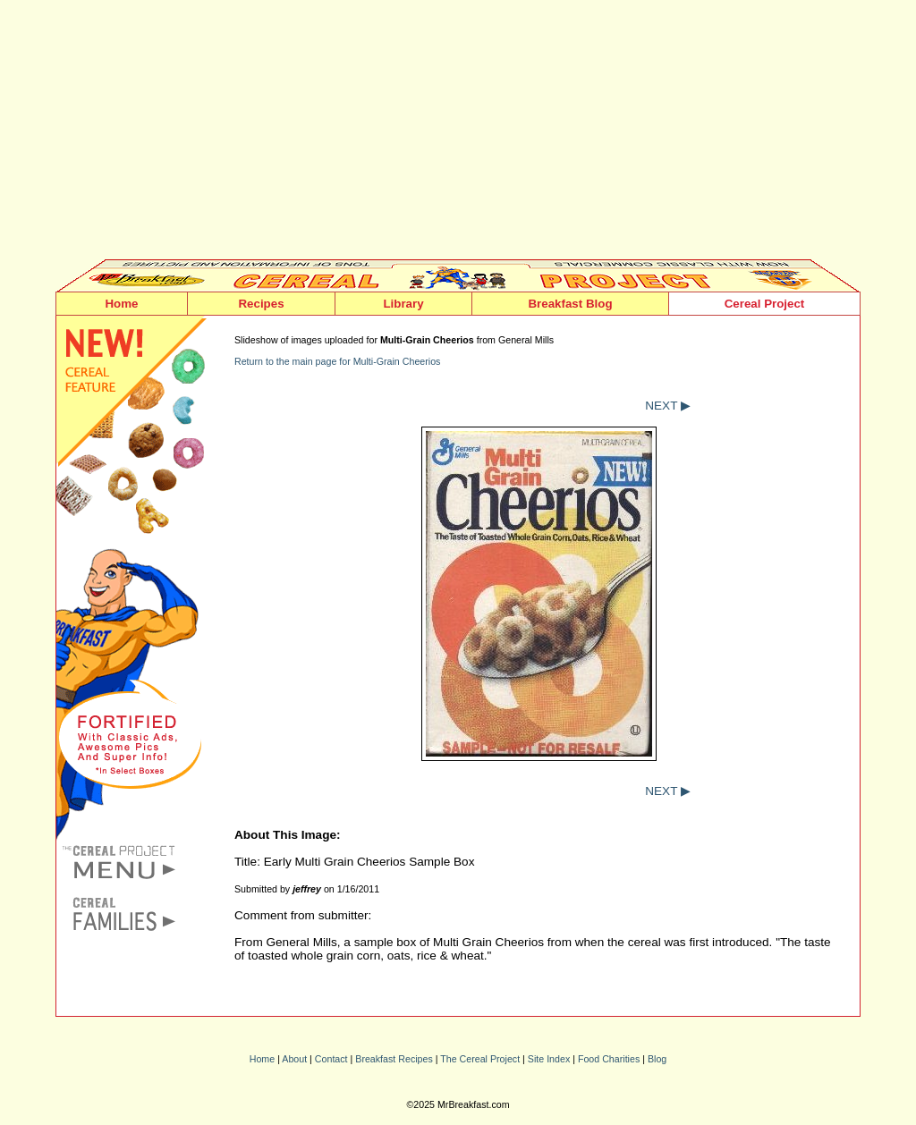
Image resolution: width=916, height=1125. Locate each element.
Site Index (549, 1058)
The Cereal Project (480, 1058)
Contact (331, 1058)
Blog (657, 1058)
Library (403, 303)
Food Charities (609, 1058)
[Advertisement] (458, 134)
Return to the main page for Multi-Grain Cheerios (337, 361)
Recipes (261, 303)
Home (121, 303)
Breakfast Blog (570, 303)
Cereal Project (765, 303)
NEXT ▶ (668, 405)
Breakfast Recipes (393, 1058)
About (294, 1058)
